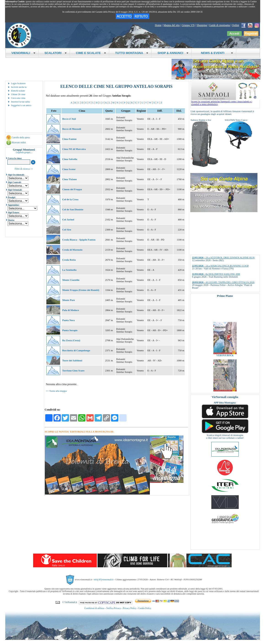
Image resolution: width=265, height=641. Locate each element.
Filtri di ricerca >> (24, 168)
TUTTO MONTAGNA (131, 53)
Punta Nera (68, 320)
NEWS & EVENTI (215, 53)
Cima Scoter (69, 169)
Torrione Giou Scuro (73, 370)
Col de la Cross (70, 199)
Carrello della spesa (21, 137)
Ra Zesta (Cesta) (71, 340)
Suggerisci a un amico (21, 105)
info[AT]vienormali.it (103, 579)
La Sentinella (69, 269)
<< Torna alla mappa (56, 390)
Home (158, 25)
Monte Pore (68, 300)
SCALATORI (56, 53)
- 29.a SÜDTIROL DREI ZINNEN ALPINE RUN (223, 257)
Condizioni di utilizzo (94, 608)
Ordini (235, 25)
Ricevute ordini (19, 142)
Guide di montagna (219, 25)
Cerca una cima (18, 98)
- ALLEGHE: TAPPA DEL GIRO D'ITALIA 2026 (223, 282)
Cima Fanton (69, 139)
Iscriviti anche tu (18, 87)
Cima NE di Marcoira (74, 149)
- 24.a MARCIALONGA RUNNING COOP (220, 265)
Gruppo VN (188, 25)
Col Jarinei (68, 219)
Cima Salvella (69, 159)
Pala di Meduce (70, 310)
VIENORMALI (23, 53)
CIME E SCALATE (91, 53)
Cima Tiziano (69, 179)
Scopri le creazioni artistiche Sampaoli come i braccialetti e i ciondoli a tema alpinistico (225, 101)
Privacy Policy (129, 608)
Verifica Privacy (113, 608)
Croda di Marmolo (72, 249)
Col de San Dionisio (72, 209)
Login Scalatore (18, 83)
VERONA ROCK (224, 359)
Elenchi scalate (18, 90)
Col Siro (66, 229)
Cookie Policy (144, 608)
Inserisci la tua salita (20, 101)
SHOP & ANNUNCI (172, 53)
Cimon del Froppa (72, 189)
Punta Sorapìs (69, 330)
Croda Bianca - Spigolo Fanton (78, 239)
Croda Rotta (69, 259)
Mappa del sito (171, 25)
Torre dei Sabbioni (72, 360)
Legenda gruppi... (24, 152)
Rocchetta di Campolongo (76, 350)
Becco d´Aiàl (69, 118)
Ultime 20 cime (18, 94)
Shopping (201, 25)
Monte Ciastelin (71, 280)
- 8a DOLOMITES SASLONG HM (216, 274)
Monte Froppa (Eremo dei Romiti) (80, 290)
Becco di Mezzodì (71, 128)
